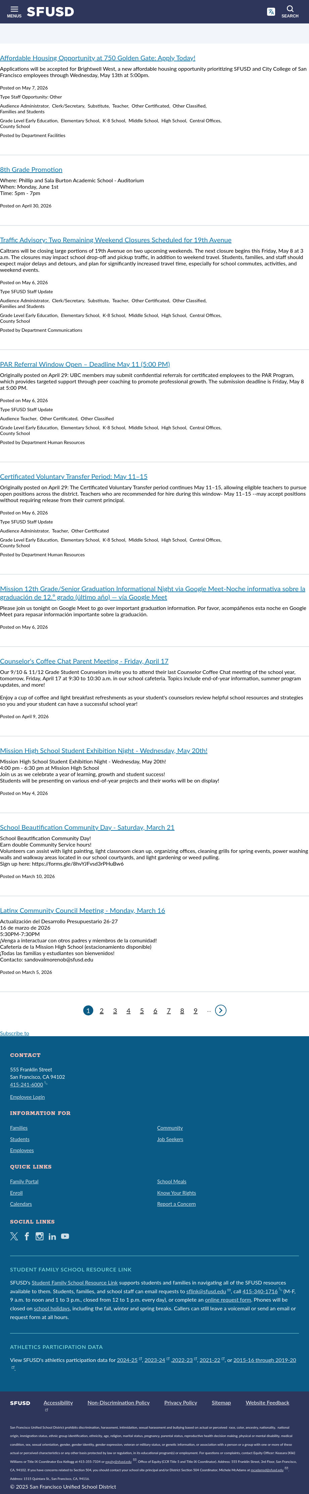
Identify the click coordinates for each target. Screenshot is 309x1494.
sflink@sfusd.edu (209, 1291)
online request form (228, 1299)
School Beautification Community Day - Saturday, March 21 (87, 827)
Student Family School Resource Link (75, 1282)
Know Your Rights (176, 1193)
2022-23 (184, 1360)
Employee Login (27, 1097)
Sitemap (221, 1402)
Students (20, 1139)
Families (19, 1128)
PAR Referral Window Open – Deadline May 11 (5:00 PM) (85, 364)
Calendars (21, 1204)
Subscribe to (14, 1033)
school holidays (52, 1308)
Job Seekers (170, 1139)
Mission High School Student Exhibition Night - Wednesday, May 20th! (103, 750)
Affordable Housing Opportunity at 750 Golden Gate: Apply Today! (97, 58)
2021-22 (212, 1360)
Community (170, 1128)
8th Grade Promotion (31, 169)
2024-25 (129, 1360)
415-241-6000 (28, 1084)
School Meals (172, 1181)
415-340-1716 (262, 1291)
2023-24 (157, 1360)
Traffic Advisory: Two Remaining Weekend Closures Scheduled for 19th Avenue (115, 240)
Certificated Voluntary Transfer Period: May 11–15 (74, 476)
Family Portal (24, 1181)
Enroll (16, 1193)
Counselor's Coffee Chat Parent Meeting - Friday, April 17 (84, 661)
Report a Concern (176, 1204)
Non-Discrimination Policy (119, 1402)
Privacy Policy (180, 1402)
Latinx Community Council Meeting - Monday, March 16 (82, 910)
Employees (22, 1150)
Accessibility (58, 1402)
